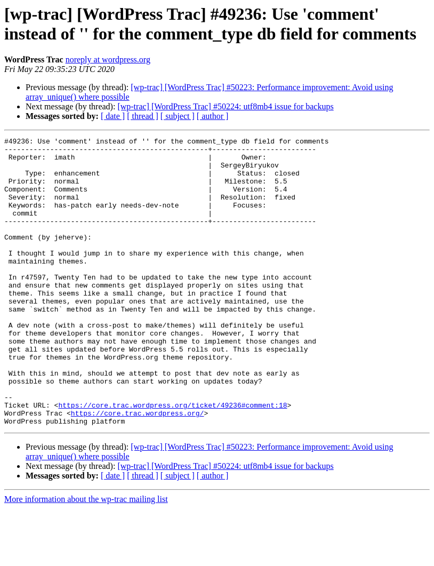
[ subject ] (177, 116)
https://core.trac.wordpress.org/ (137, 469)
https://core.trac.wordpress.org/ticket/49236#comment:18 (172, 459)
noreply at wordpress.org (108, 59)
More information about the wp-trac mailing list (86, 556)
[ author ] (213, 116)
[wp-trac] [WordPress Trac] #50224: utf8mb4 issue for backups (225, 106)
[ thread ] (142, 116)
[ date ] (113, 116)
